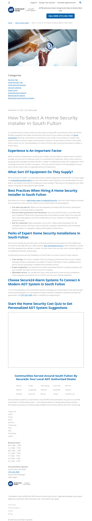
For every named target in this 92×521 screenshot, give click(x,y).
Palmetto (44, 390)
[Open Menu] (9, 3)
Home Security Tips (15, 82)
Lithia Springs (45, 386)
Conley (30, 386)
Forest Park (56, 386)
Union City (31, 394)
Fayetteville (56, 390)
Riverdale (19, 394)
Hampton (68, 390)
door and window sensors (53, 246)
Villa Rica (68, 386)
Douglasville (32, 390)
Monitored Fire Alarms (16, 95)
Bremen (43, 394)
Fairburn (18, 386)
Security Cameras (14, 88)
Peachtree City (70, 394)
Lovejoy (55, 394)
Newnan (19, 390)
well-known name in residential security (42, 200)
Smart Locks (12, 90)
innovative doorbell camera (21, 180)
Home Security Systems (17, 85)
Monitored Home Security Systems (21, 98)
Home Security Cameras (17, 93)
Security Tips (13, 80)
